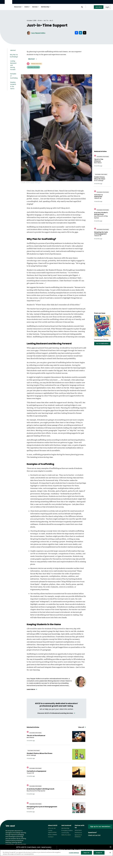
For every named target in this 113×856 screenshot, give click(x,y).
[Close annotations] (110, 847)
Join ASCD (98, 7)
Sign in (62, 850)
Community (65, 833)
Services (35, 7)
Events (27, 7)
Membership (46, 7)
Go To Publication (102, 343)
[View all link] (56, 713)
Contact (50, 837)
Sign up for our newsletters (100, 826)
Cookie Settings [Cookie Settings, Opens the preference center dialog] (74, 853)
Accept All (99, 853)
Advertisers (78, 830)
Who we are (52, 828)
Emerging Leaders (67, 830)
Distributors (78, 832)
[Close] (110, 853)
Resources (18, 7)
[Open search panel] (82, 7)
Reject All (86, 853)
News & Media (52, 834)
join (71, 850)
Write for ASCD (66, 835)
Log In (107, 7)
